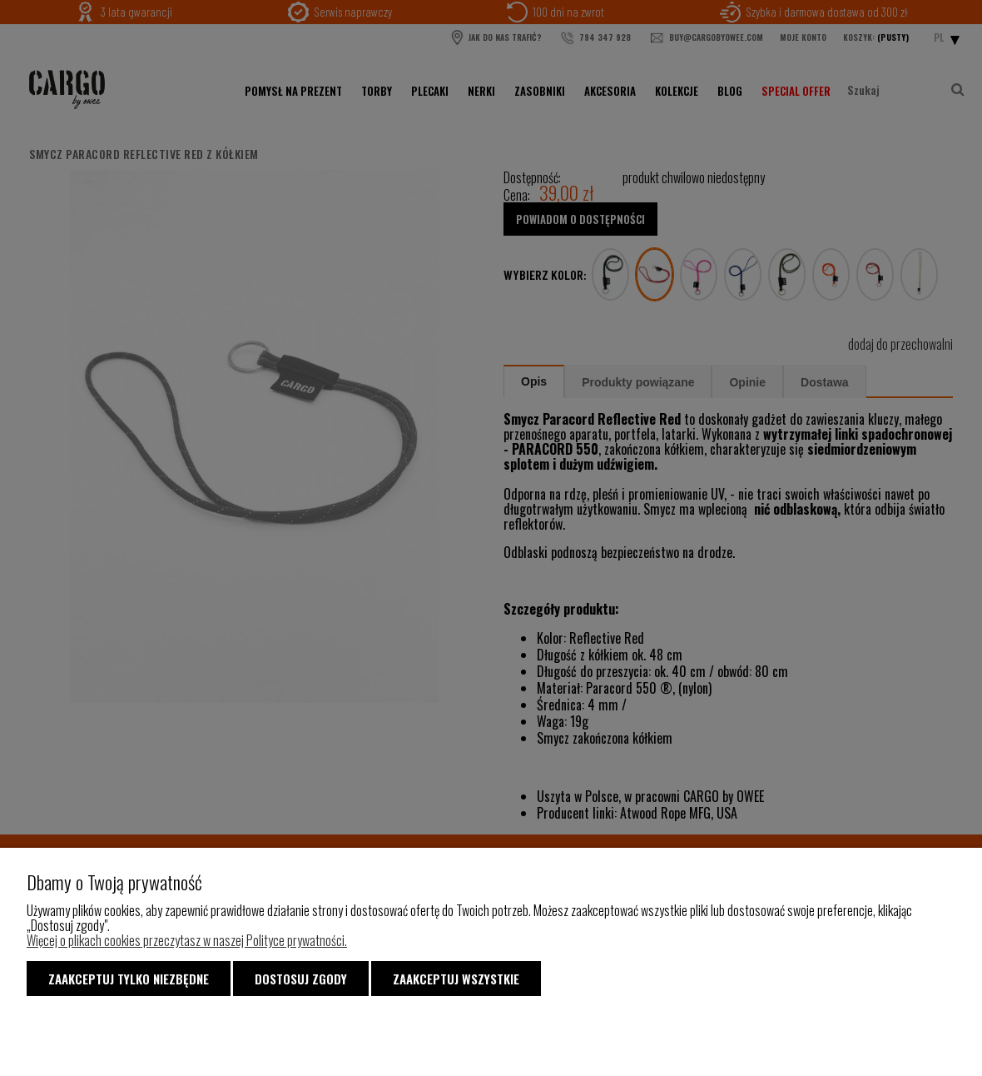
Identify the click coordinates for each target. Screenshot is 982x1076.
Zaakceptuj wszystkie (456, 978)
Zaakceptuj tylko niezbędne (128, 978)
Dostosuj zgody (301, 978)
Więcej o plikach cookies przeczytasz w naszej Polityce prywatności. (187, 940)
